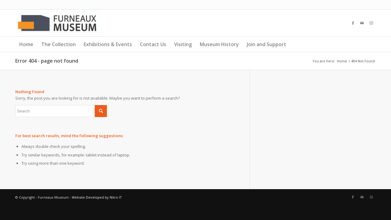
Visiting (183, 44)
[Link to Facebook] (352, 23)
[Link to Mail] (362, 23)
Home (26, 44)
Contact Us (153, 44)
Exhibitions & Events (108, 44)
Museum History (219, 44)
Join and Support (266, 44)
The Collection (58, 44)
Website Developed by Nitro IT (97, 197)
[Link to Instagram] (371, 23)
